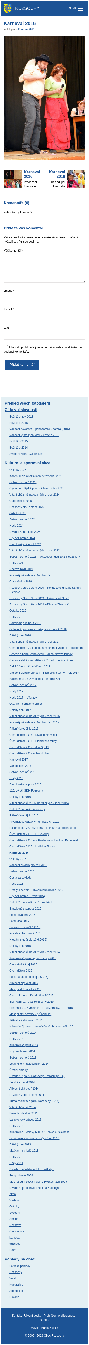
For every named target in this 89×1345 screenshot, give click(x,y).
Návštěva (15, 1225)
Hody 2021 (16, 563)
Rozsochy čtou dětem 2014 (26, 1094)
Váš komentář (13, 250)
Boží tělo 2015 (18, 441)
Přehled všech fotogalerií (27, 403)
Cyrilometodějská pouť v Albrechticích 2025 (36, 488)
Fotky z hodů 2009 (21, 1175)
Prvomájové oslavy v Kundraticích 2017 (34, 722)
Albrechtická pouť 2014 (24, 1088)
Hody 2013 (16, 1126)
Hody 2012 (16, 1157)
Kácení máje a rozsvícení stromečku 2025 (35, 476)
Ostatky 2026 (17, 469)
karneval (14, 1237)
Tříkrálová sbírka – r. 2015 (25, 1020)
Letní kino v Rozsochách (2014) (29, 1063)
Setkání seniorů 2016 (22, 772)
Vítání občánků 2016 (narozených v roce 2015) (39, 803)
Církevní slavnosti (21, 410)
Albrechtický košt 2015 (23, 983)
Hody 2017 (16, 691)
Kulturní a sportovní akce (27, 463)
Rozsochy (15, 1272)
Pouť (12, 1250)
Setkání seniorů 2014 (22, 1032)
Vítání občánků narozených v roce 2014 (34, 952)
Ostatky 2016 (17, 859)
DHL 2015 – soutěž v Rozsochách (30, 902)
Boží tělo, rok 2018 (21, 416)
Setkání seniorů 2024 (22, 519)
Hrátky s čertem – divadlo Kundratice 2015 (36, 890)
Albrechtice (16, 1290)
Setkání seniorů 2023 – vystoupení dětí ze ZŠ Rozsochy (44, 556)
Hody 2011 (16, 1163)
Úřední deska (32, 1315)
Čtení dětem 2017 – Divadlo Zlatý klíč (33, 734)
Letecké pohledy (19, 1266)
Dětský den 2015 (20, 946)
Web (6, 328)
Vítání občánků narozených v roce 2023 (34, 550)
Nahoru (44, 1320)
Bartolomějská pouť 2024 (25, 544)
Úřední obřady (18, 1070)
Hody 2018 (16, 617)
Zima (12, 1194)
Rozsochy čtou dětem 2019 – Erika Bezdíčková (39, 598)
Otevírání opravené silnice (25, 703)
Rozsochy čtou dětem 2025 (26, 507)
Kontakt (17, 1315)
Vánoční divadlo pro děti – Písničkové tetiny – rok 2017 (44, 672)
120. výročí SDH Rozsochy (26, 790)
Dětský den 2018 (20, 635)
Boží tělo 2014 (18, 447)
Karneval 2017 (18, 759)
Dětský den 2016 (20, 797)
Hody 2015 (16, 883)
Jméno (9, 290)
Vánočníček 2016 (20, 766)
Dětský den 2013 (20, 1144)
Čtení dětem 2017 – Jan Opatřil (29, 747)
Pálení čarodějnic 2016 (23, 815)
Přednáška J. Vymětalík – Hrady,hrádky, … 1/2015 (41, 1008)
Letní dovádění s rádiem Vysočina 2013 (34, 1138)
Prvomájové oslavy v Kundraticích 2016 (34, 821)
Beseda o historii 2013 (23, 1113)
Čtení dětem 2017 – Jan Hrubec (29, 753)
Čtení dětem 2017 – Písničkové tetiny (33, 741)
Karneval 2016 (26, 29)
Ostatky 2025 (17, 513)
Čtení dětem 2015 (20, 970)
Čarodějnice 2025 (20, 501)
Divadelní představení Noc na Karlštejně (34, 1188)
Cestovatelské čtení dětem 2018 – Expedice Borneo (42, 660)
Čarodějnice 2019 (20, 581)
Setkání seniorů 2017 (22, 685)
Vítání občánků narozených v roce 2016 (34, 716)
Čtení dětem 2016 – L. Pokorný (29, 834)
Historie (14, 1297)
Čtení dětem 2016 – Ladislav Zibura (32, 846)
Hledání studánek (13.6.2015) (28, 939)
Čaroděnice (16, 1231)
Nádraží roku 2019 (21, 569)
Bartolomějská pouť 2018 (25, 623)
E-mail (9, 309)
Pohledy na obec (20, 1259)
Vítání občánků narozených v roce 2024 (34, 494)
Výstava (14, 1200)
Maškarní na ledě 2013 (23, 1150)
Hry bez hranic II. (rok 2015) (27, 896)
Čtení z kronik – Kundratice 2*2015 (31, 995)
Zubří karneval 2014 (22, 1082)
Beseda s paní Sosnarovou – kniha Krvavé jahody (41, 654)
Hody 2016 (16, 778)
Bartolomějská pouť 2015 (25, 908)
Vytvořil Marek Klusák (44, 1327)
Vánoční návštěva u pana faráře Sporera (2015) (39, 429)
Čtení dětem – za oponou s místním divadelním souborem (46, 648)
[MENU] (80, 8)
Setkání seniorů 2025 (22, 482)
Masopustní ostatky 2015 (25, 989)
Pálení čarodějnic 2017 (23, 728)
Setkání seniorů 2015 (22, 871)
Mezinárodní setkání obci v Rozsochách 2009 (38, 1181)
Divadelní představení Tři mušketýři (31, 1169)
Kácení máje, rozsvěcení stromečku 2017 (35, 679)
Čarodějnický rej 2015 (23, 964)
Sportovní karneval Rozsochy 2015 (31, 1001)
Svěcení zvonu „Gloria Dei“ (26, 453)
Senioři (13, 1219)
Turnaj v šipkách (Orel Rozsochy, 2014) (34, 1101)
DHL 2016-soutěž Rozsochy (27, 809)
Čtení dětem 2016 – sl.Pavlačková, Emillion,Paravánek (44, 840)
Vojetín (13, 1278)
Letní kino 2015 (19, 921)
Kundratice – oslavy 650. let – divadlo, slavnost (39, 1132)
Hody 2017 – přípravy (23, 697)
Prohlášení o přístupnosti (59, 1315)
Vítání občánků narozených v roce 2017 (34, 641)
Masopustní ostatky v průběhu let (30, 1014)
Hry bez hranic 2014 (22, 1051)
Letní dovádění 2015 (22, 914)
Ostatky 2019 (17, 610)
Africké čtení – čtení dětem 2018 (29, 666)
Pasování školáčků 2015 (24, 927)
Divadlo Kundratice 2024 (25, 532)
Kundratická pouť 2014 (23, 1045)
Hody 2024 (16, 525)
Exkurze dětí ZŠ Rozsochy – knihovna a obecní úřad (42, 828)
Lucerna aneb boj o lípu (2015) (28, 977)
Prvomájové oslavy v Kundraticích (30, 575)
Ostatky (14, 1206)
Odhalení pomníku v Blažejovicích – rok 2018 (38, 629)
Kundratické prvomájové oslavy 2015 (32, 958)
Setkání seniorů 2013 (22, 1057)
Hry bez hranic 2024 (22, 538)
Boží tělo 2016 (18, 422)
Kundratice (16, 1284)
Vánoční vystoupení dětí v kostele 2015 (34, 435)
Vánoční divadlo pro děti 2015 (28, 865)
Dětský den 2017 (20, 710)
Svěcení (14, 1212)
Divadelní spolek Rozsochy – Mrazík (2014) (36, 1076)
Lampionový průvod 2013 (25, 1119)
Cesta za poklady (20, 877)
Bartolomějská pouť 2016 (25, 784)
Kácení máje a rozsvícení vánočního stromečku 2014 (42, 1026)
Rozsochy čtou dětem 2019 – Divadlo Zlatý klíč (39, 604)
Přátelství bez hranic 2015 (25, 933)
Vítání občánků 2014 (22, 1107)
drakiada (14, 1243)
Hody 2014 (16, 1039)
